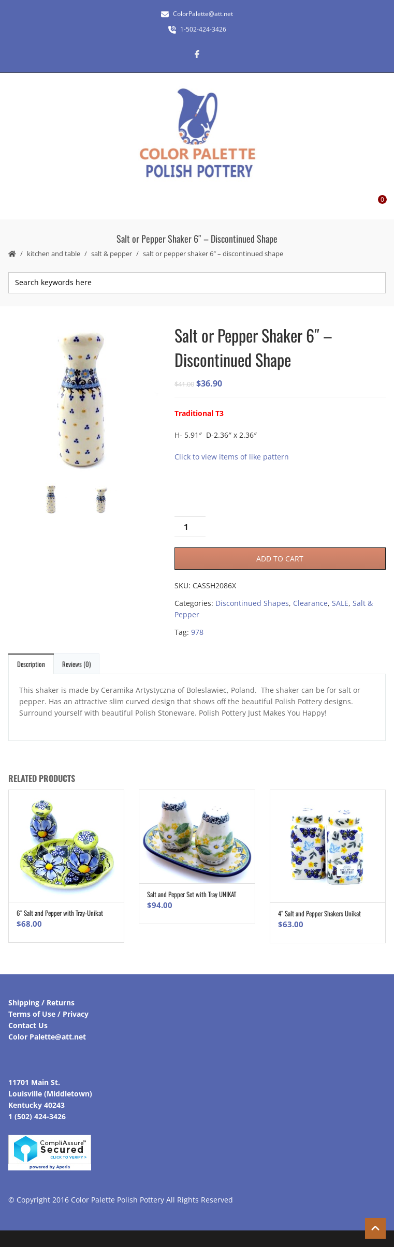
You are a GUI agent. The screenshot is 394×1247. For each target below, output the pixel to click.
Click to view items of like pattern (231, 457)
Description (31, 664)
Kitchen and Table (53, 253)
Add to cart (279, 558)
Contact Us (28, 1025)
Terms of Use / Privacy (48, 1014)
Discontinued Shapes (252, 603)
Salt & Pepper (111, 253)
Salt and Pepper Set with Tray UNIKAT (191, 894)
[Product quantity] (190, 526)
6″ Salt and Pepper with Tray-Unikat (60, 913)
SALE (340, 603)
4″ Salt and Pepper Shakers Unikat (319, 913)
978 (197, 632)
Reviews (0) (76, 664)
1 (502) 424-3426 (37, 1116)
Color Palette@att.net (47, 1037)
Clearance (310, 603)
